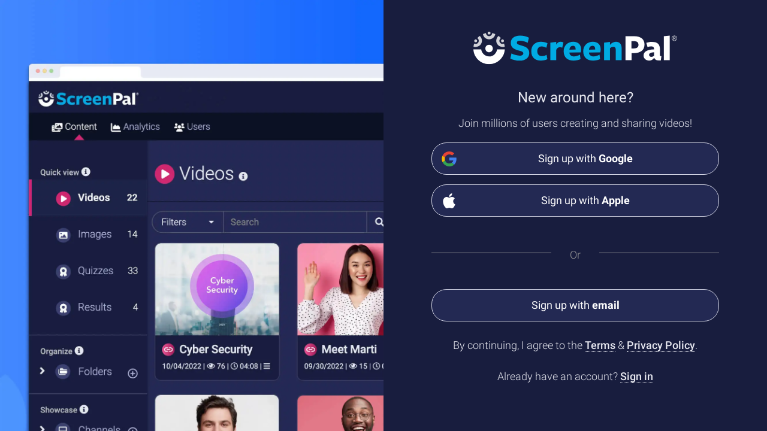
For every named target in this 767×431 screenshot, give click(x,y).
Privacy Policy (661, 345)
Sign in (636, 376)
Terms (600, 345)
